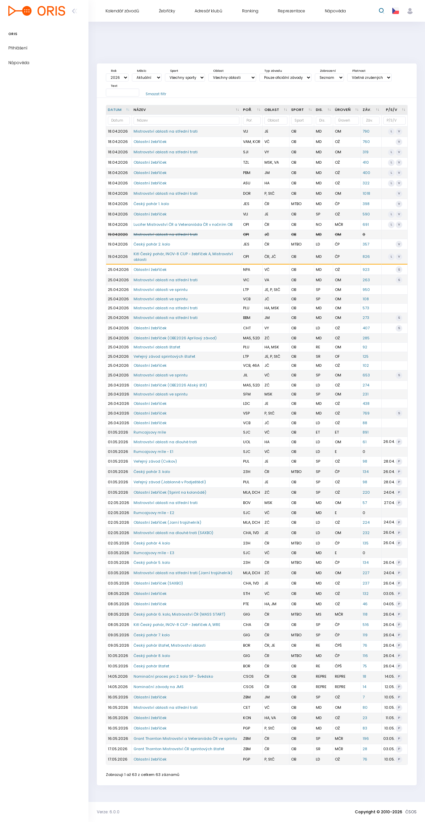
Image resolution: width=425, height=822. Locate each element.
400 (366, 172)
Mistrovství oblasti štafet (157, 347)
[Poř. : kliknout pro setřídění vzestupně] (252, 110)
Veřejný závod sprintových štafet (164, 356)
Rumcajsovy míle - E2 (154, 512)
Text (114, 86)
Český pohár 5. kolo (152, 562)
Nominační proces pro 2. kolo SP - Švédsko (173, 676)
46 (365, 604)
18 (364, 676)
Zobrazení (328, 70)
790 (366, 131)
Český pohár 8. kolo (152, 655)
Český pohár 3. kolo (152, 471)
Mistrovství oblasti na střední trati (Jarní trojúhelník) (183, 573)
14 (364, 686)
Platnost (359, 70)
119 (365, 635)
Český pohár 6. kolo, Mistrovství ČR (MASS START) (179, 614)
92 (365, 347)
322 (366, 183)
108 (366, 299)
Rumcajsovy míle (150, 432)
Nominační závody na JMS (159, 686)
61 (365, 442)
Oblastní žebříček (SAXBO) (158, 583)
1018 (366, 193)
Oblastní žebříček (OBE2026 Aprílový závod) (175, 338)
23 (365, 717)
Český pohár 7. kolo (152, 635)
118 (365, 614)
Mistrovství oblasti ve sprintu (161, 289)
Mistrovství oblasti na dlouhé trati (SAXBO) (173, 532)
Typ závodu (273, 70)
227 (366, 573)
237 (366, 583)
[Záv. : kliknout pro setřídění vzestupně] (371, 110)
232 (366, 532)
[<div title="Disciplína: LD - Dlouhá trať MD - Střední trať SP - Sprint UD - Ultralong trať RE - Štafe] (323, 110)
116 (365, 655)
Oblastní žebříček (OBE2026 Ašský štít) (170, 385)
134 (366, 471)
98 (365, 461)
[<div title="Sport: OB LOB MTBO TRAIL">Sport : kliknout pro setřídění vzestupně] (301, 110)
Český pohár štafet (151, 666)
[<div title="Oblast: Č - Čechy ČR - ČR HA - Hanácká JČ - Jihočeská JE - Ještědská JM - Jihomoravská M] (276, 110)
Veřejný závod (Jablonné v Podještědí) (170, 482)
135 (366, 543)
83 (365, 728)
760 (366, 141)
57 (365, 502)
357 (366, 244)
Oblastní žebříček (150, 141)
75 (365, 666)
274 (366, 385)
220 (366, 492)
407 (366, 328)
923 (366, 269)
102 (366, 365)
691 (366, 224)
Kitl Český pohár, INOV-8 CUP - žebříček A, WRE (177, 624)
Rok (114, 70)
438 (366, 403)
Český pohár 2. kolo (152, 244)
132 (366, 593)
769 (366, 413)
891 (366, 432)
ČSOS (411, 812)
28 (365, 749)
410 (366, 162)
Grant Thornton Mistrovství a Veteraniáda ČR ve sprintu (185, 738)
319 (366, 152)
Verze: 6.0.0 (108, 812)
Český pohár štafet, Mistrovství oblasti (170, 645)
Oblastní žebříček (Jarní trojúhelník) (167, 522)
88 (365, 423)
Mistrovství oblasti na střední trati (166, 131)
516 (366, 624)
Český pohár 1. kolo (151, 203)
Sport (174, 70)
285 (366, 338)
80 (365, 707)
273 (366, 317)
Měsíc (141, 70)
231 (366, 394)
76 (365, 645)
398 (366, 203)
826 (366, 256)
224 (366, 522)
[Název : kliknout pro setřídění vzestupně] (186, 110)
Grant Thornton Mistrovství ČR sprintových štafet (179, 749)
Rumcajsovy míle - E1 (153, 451)
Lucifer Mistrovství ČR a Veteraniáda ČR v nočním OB (183, 224)
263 (366, 280)
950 (366, 289)
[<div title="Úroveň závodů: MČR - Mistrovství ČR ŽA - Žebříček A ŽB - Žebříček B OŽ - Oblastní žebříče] (347, 110)
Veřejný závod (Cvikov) (155, 461)
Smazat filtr (156, 94)
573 (366, 308)
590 (366, 214)
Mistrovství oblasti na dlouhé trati (165, 442)
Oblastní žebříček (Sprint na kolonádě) (170, 492)
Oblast (218, 70)
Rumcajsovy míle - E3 (154, 552)
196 (366, 738)
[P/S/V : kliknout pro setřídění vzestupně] (395, 110)
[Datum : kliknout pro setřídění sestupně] (119, 110)
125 (366, 356)
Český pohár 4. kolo (152, 543)
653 (366, 375)
